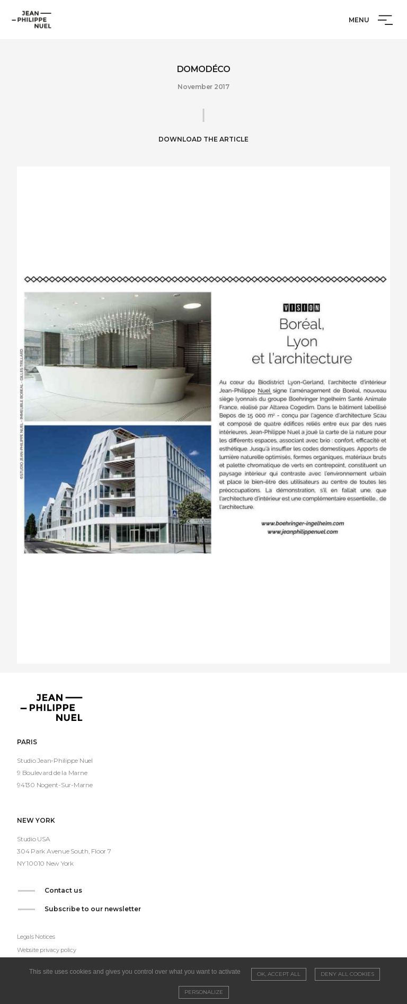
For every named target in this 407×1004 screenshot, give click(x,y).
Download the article (203, 139)
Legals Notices (36, 936)
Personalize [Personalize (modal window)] (203, 992)
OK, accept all (278, 974)
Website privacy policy (46, 950)
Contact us (63, 890)
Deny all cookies (347, 974)
